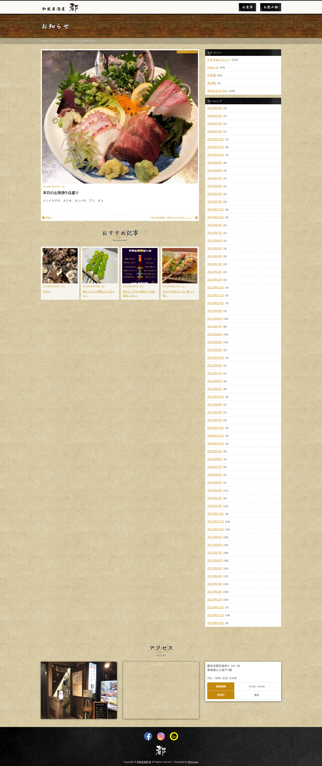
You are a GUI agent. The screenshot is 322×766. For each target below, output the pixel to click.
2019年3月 (214, 584)
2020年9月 (214, 451)
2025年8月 (214, 170)
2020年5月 (214, 482)
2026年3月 (214, 124)
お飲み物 (270, 7)
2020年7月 (214, 467)
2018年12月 (215, 607)
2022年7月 (214, 373)
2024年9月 (214, 225)
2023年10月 (215, 303)
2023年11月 (215, 295)
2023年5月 (214, 342)
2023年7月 (214, 326)
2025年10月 (215, 155)
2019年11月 (215, 521)
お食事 (247, 7)
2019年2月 (214, 592)
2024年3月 (214, 264)
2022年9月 (214, 365)
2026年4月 (214, 116)
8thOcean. (193, 762)
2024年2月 (214, 272)
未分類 (211, 83)
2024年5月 (214, 248)
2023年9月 (214, 311)
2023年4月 (214, 350)
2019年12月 (215, 514)
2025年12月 (215, 139)
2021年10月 (215, 397)
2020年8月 (214, 459)
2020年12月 (215, 428)
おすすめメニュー (187, 51)
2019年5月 (214, 568)
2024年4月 (214, 256)
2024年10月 (215, 217)
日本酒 (211, 75)
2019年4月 (214, 576)
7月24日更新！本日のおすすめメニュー (174, 217)
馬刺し (47, 217)
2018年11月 (215, 615)
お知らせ (213, 67)
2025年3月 (214, 202)
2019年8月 (214, 545)
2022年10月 (215, 358)
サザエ (46, 291)
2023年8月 (214, 319)
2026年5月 (214, 108)
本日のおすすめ (217, 91)
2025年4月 (214, 194)
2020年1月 (214, 506)
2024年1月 (214, 280)
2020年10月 (215, 443)
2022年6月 (214, 381)
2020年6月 (214, 475)
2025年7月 (214, 178)
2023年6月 (214, 334)
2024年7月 (214, 233)
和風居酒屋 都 (144, 762)
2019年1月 (214, 599)
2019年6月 (214, 560)
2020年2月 (214, 498)
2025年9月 (214, 163)
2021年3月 (214, 412)
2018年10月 (215, 623)
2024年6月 (214, 241)
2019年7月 (214, 553)
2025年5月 (214, 186)
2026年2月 (214, 131)
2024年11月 (215, 209)
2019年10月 (215, 529)
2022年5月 (214, 389)
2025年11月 (215, 147)
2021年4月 (214, 404)
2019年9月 (214, 537)
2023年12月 (215, 287)
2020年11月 (215, 436)
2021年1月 (214, 420)
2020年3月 (214, 490)
